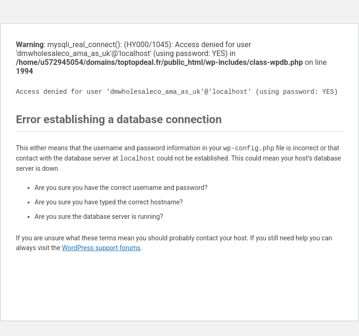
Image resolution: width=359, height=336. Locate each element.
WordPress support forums (101, 248)
